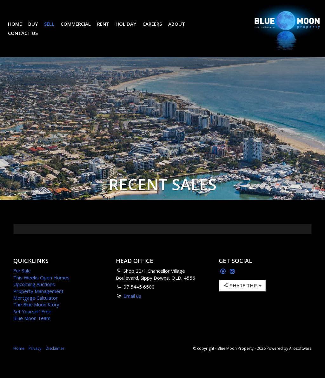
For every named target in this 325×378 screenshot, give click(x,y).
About (181, 28)
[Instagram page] (232, 281)
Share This (242, 294)
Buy (38, 28)
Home (20, 28)
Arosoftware (300, 358)
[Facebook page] (224, 281)
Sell (54, 28)
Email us (132, 305)
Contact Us (28, 38)
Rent (108, 28)
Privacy (35, 358)
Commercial (80, 28)
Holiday (130, 28)
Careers (157, 28)
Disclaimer (54, 358)
